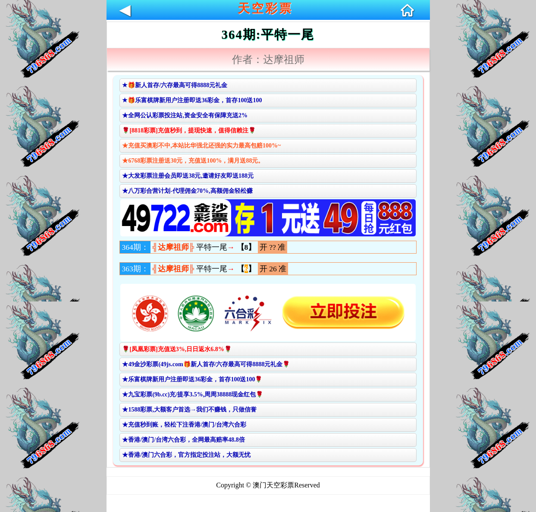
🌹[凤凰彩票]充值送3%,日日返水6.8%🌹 (176, 349)
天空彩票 (265, 8)
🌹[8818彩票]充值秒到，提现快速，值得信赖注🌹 (188, 130)
